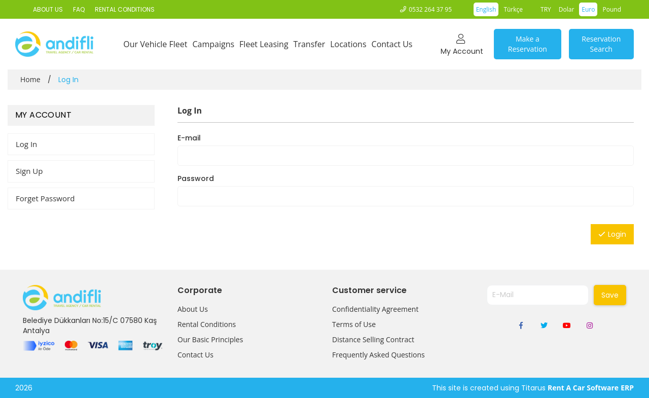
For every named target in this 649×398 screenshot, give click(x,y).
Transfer (310, 44)
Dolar (566, 9)
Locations (348, 44)
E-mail (189, 138)
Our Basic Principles (210, 339)
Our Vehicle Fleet (155, 44)
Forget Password (45, 198)
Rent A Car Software (583, 387)
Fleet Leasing (264, 44)
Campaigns (213, 44)
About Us (192, 309)
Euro (588, 9)
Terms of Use (354, 324)
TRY (545, 9)
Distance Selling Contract (373, 339)
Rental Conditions (206, 324)
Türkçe (513, 9)
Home (30, 79)
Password (195, 178)
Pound (611, 9)
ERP (627, 387)
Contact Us (392, 44)
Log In (26, 144)
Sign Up (29, 171)
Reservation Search (601, 44)
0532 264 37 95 (430, 9)
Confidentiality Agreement (375, 309)
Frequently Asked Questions (378, 354)
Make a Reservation (527, 44)
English (486, 9)
